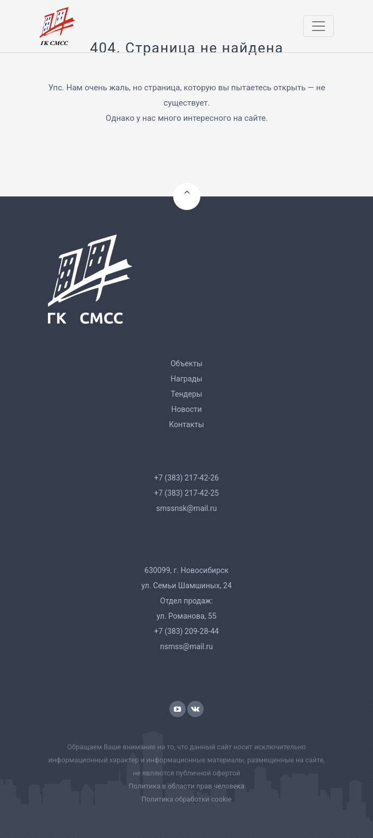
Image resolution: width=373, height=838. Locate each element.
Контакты (186, 424)
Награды (186, 378)
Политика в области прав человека (186, 786)
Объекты (186, 363)
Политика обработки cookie (187, 799)
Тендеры (187, 394)
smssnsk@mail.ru (186, 508)
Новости (186, 409)
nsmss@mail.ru (186, 646)
